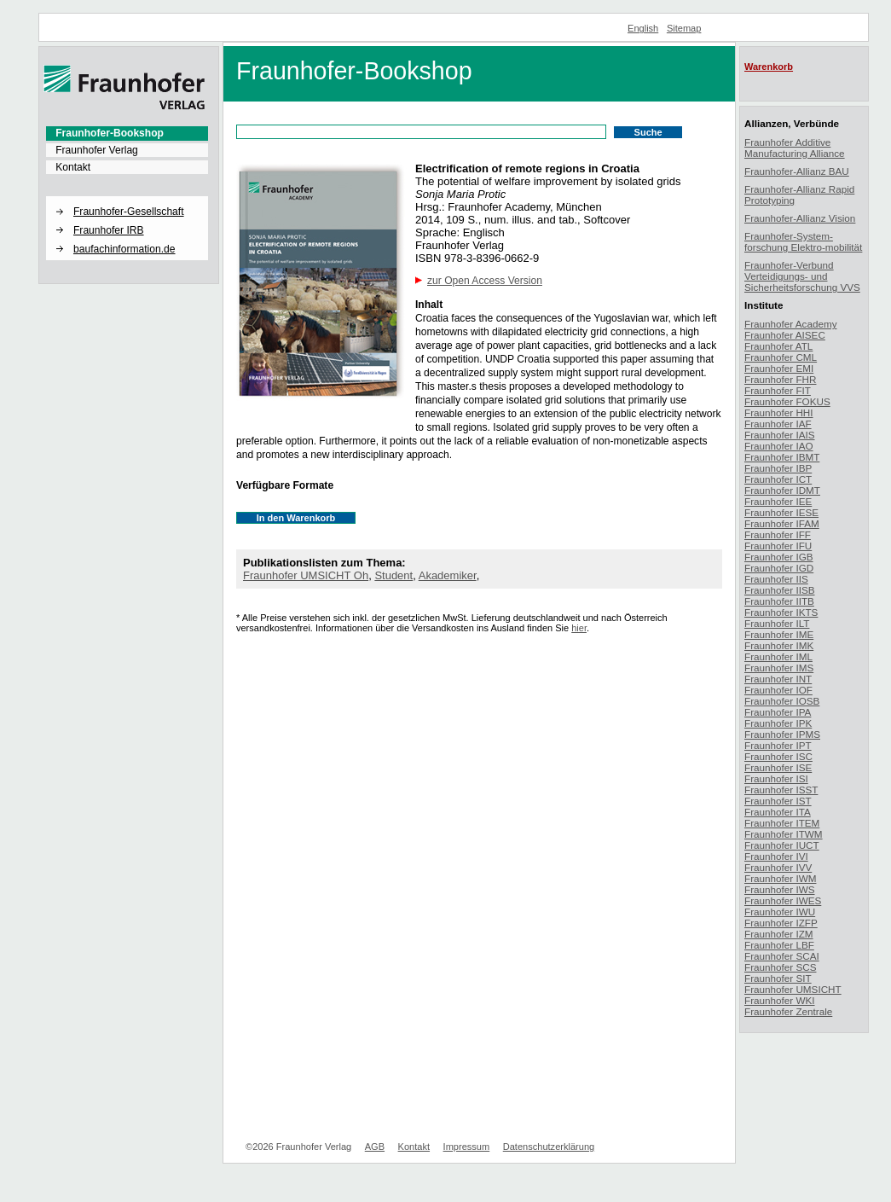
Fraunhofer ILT (776, 623)
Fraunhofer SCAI (781, 955)
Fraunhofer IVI (776, 856)
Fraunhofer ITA (777, 811)
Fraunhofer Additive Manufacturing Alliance (794, 147)
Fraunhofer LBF (779, 944)
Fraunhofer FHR (780, 379)
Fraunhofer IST (778, 800)
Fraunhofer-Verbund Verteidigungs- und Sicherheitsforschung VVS (802, 276)
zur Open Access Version (484, 281)
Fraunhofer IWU (779, 911)
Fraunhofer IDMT (782, 490)
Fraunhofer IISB (779, 589)
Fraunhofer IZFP (781, 922)
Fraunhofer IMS (778, 667)
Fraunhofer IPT (778, 745)
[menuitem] (127, 133)
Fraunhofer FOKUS (787, 401)
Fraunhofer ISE (778, 767)
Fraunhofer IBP (778, 467)
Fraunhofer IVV (778, 867)
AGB (375, 1146)
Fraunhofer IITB (779, 601)
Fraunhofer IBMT (781, 456)
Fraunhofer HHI (778, 412)
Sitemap (684, 28)
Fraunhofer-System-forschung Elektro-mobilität (803, 241)
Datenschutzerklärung (548, 1146)
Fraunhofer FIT (777, 390)
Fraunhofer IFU (778, 545)
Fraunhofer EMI (778, 368)
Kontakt (72, 167)
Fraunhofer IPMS (782, 734)
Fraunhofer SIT (778, 978)
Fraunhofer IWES (782, 900)
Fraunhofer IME (778, 634)
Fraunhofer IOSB (781, 700)
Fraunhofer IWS (779, 889)
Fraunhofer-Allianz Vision (799, 218)
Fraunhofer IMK (778, 645)
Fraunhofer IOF (778, 689)
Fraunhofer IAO (778, 445)
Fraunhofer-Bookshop (109, 133)
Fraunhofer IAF (778, 423)
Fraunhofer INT (778, 678)
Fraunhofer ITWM (783, 833)
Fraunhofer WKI (779, 1000)
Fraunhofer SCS (780, 967)
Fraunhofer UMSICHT (793, 989)
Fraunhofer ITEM (781, 822)
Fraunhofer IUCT (781, 845)
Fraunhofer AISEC (784, 334)
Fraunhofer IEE (778, 501)
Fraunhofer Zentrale (788, 1011)
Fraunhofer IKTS (781, 612)
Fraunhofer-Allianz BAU (796, 171)
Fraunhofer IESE (781, 512)
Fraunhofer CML (780, 357)
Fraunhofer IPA (777, 711)
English (643, 28)
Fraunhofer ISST (781, 789)
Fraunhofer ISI (776, 778)
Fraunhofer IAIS (779, 434)
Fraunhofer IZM (778, 933)
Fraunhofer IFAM (781, 523)
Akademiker (448, 575)
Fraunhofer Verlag (96, 150)
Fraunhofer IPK (778, 723)
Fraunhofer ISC (778, 756)
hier (579, 628)
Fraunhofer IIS (776, 578)
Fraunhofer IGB (778, 556)
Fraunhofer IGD (778, 567)
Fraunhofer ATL (778, 345)
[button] (127, 197)
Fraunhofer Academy (790, 323)
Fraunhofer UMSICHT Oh (305, 575)
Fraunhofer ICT (778, 479)
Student (393, 575)
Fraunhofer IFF (777, 534)
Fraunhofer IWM (780, 878)
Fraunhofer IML (778, 656)
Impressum (466, 1146)
